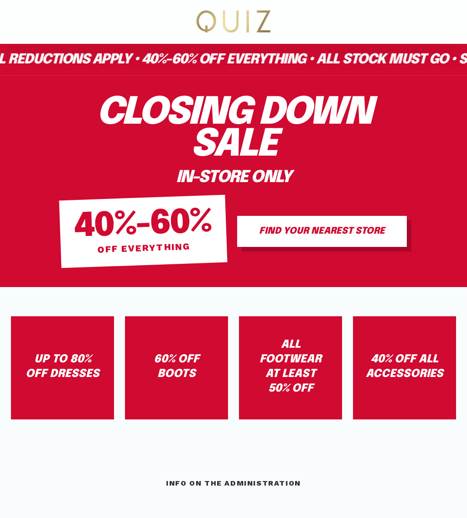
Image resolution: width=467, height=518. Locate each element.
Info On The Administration (233, 483)
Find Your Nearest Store (322, 231)
